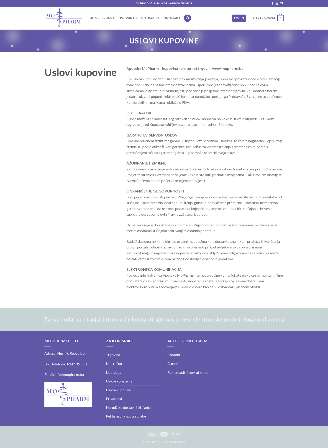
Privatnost (114, 398)
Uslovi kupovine (118, 390)
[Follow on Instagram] (277, 3)
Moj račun (151, 18)
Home (94, 18)
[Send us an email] (281, 3)
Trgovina (128, 18)
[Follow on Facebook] (272, 3)
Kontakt (172, 18)
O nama (108, 18)
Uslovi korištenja (119, 381)
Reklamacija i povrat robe (126, 416)
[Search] (187, 18)
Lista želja (113, 372)
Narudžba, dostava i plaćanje (128, 407)
